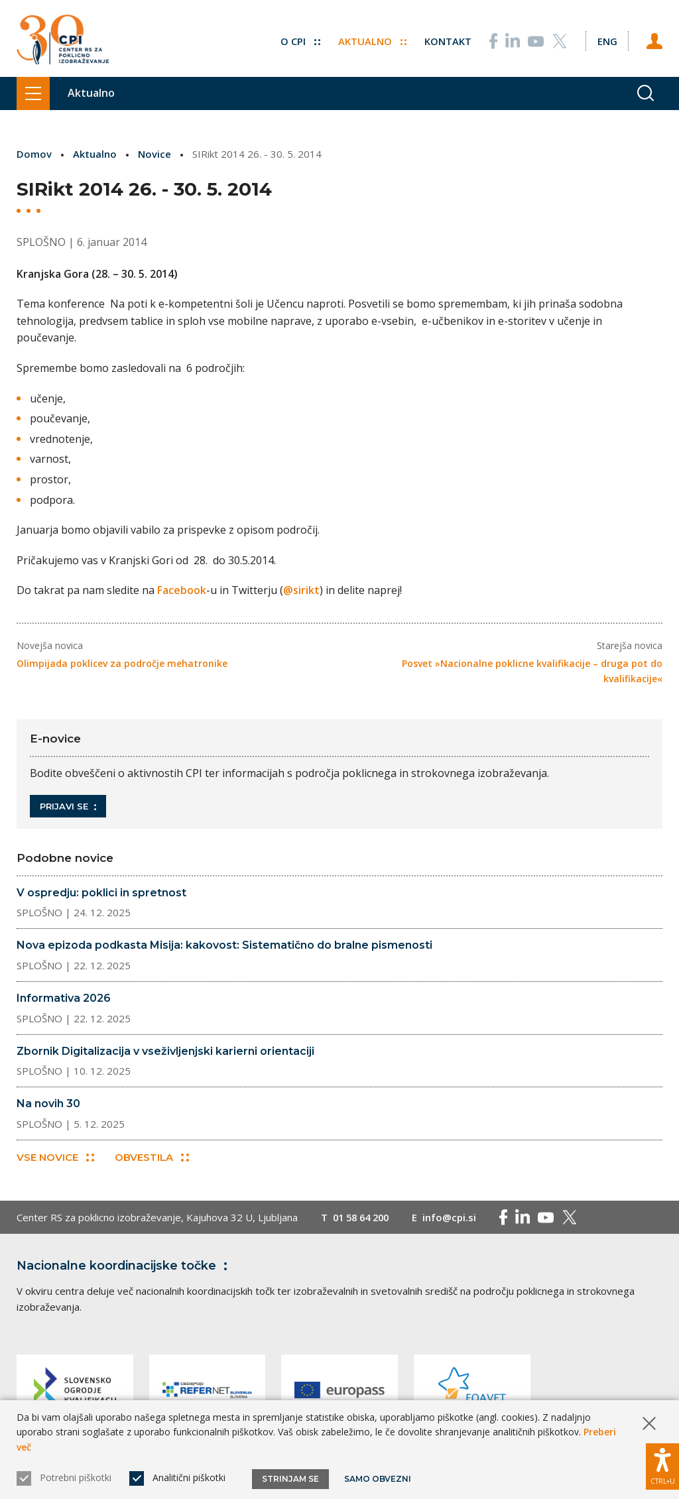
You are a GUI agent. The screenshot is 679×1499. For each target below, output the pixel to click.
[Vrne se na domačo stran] (63, 39)
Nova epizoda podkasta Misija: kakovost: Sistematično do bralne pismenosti (224, 945)
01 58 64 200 (364, 1217)
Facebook (181, 590)
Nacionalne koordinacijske (125, 1265)
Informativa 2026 (64, 997)
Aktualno (372, 39)
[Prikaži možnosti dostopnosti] (662, 1466)
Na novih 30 (48, 1103)
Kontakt (447, 39)
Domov (34, 153)
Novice (154, 153)
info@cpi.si (455, 1217)
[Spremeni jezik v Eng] (607, 39)
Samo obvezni (377, 1479)
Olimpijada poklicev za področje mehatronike (122, 663)
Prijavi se (68, 806)
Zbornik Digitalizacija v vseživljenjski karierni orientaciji (165, 1050)
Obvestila (152, 1157)
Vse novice (55, 1157)
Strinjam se (290, 1479)
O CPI (300, 39)
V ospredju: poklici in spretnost (101, 892)
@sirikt (301, 590)
